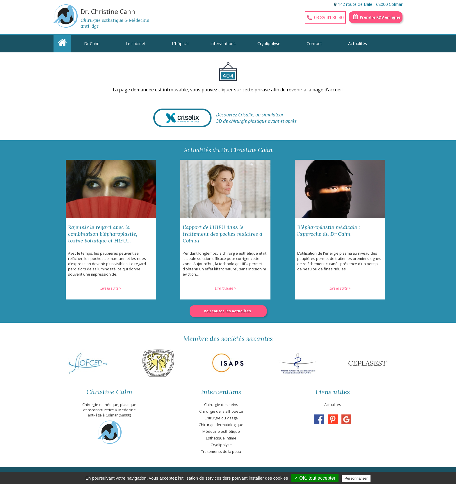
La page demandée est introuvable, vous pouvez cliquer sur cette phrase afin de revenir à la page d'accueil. (228, 89)
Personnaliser (356, 478)
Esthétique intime (221, 438)
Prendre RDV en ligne (380, 17)
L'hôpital (180, 43)
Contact (314, 43)
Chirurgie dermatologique (221, 424)
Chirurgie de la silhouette (221, 411)
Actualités (357, 43)
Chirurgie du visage (221, 418)
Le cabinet (136, 43)
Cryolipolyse (268, 43)
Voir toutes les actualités (227, 311)
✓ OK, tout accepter (315, 478)
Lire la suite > (110, 288)
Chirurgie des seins (221, 404)
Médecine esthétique (221, 431)
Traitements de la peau (221, 451)
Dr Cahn (91, 43)
